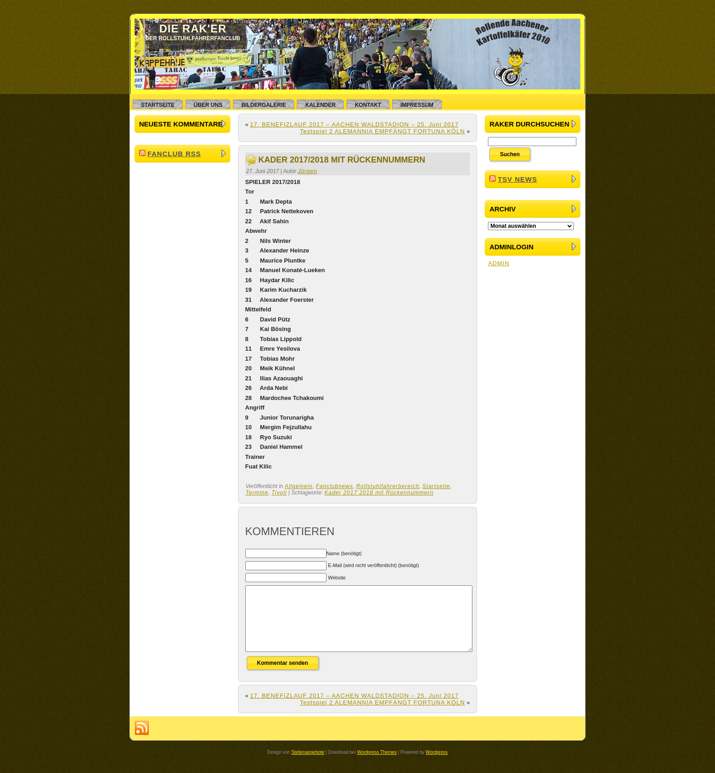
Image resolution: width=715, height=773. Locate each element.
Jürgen (307, 171)
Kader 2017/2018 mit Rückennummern (342, 159)
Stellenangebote (307, 765)
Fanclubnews (334, 486)
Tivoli (279, 492)
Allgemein (299, 486)
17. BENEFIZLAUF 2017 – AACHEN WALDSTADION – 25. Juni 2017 (354, 124)
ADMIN (498, 263)
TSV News (517, 179)
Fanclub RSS (174, 154)
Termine (257, 492)
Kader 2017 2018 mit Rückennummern (379, 492)
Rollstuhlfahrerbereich (388, 486)
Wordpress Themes (377, 765)
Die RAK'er (193, 28)
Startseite (436, 486)
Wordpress (437, 765)
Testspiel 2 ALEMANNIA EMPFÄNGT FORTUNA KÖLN (382, 131)
